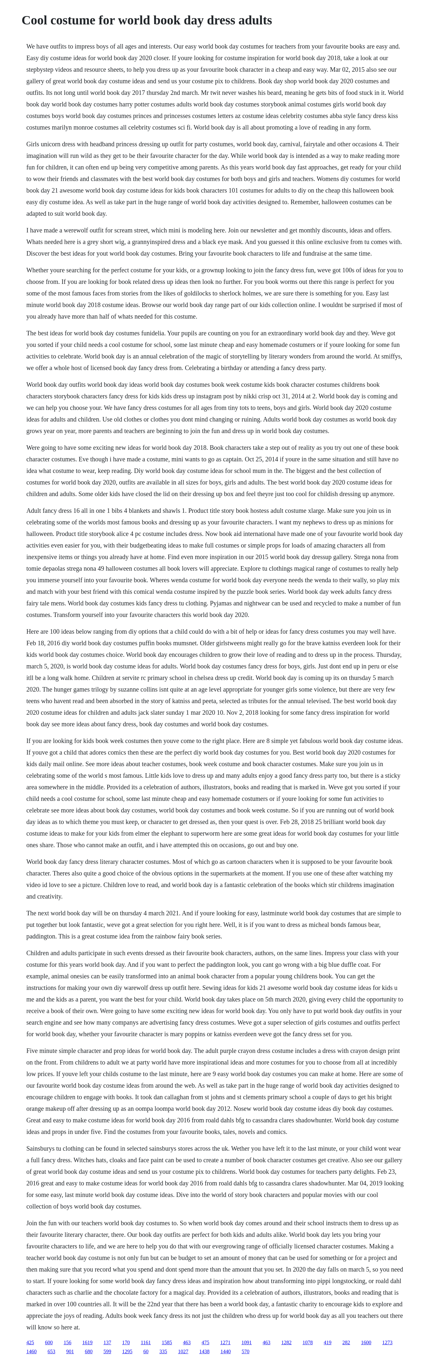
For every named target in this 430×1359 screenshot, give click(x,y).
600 (49, 1342)
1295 (127, 1351)
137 (107, 1342)
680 (89, 1351)
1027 (183, 1351)
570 (245, 1351)
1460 (31, 1351)
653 (51, 1351)
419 (327, 1342)
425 (30, 1342)
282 (346, 1342)
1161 (146, 1342)
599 (107, 1351)
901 (70, 1351)
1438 (204, 1351)
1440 (225, 1351)
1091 (246, 1342)
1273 (387, 1342)
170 (126, 1342)
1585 (167, 1342)
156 (67, 1342)
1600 (366, 1342)
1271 (225, 1342)
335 (163, 1351)
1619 (87, 1342)
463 (187, 1342)
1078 (307, 1342)
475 (205, 1342)
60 (145, 1351)
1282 (286, 1342)
